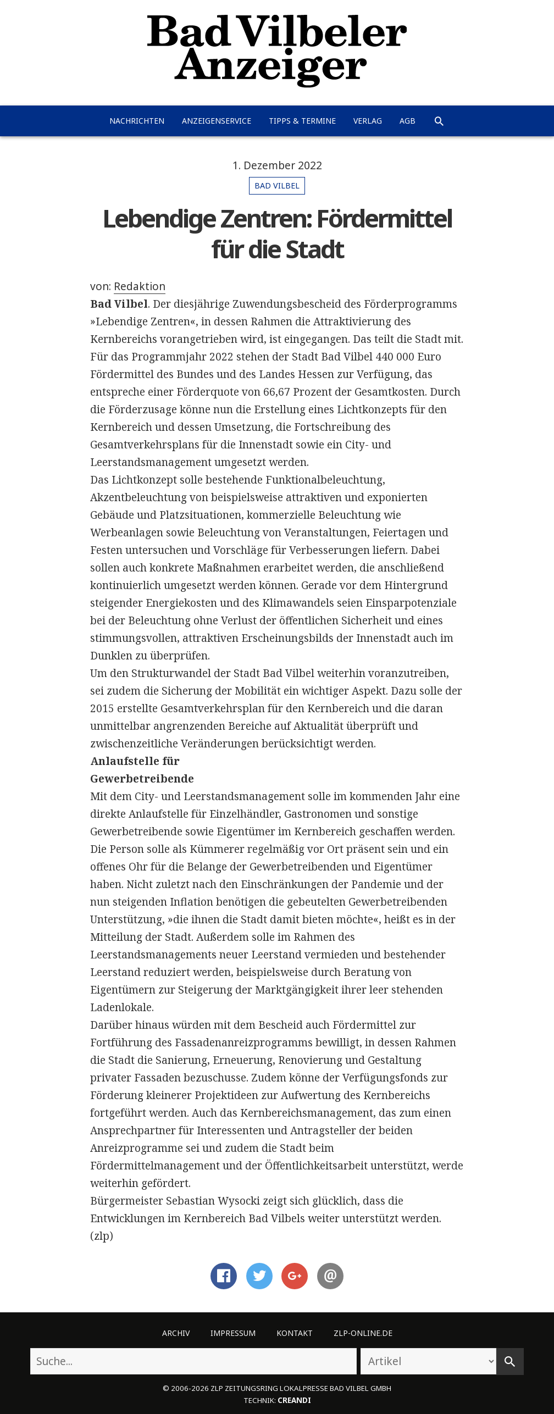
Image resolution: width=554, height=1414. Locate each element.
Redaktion (139, 286)
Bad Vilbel (277, 185)
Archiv (176, 1333)
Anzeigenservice (216, 120)
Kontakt (294, 1333)
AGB (408, 120)
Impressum (233, 1333)
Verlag (367, 120)
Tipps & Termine (302, 120)
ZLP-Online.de (363, 1333)
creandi (294, 1400)
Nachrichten (136, 120)
